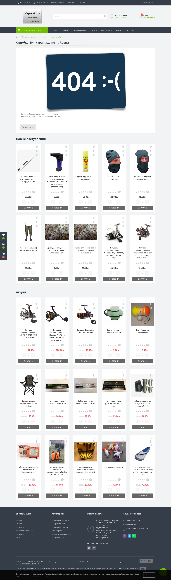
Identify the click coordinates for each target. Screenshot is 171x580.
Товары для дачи (59, 537)
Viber (125, 536)
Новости (82, 3)
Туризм (94, 30)
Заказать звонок (120, 17)
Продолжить (27, 127)
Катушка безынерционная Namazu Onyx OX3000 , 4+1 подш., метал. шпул (114, 253)
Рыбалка (66, 30)
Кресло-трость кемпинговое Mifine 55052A (28, 403)
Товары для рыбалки (60, 520)
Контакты (71, 3)
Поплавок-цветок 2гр (114, 467)
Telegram (129, 536)
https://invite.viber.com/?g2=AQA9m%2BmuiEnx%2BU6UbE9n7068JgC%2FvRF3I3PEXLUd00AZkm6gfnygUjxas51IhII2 (94, 548)
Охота (56, 30)
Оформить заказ (149, 17)
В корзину (28, 208)
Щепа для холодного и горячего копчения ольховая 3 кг (85, 250)
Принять (149, 575)
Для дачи (120, 30)
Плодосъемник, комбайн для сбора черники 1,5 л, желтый (85, 469)
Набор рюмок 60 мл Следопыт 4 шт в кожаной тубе (142, 403)
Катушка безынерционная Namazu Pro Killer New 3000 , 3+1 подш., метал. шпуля (142, 253)
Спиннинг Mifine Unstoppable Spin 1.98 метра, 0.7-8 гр (28, 179)
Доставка (20, 520)
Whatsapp (134, 536)
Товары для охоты (59, 524)
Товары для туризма (29, 37)
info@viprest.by (129, 524)
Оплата (19, 524)
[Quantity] (28, 202)
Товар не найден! (57, 37)
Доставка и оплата (57, 3)
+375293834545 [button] (131, 520)
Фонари (43, 37)
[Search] (104, 16)
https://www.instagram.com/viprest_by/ (89, 548)
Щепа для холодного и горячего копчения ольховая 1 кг (57, 250)
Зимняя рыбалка (80, 30)
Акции (18, 537)
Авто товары (106, 30)
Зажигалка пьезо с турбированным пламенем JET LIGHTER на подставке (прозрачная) (57, 182)
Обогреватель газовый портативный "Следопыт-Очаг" (28, 469)
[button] (3, 255)
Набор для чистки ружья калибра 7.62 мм (114, 403)
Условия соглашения (24, 530)
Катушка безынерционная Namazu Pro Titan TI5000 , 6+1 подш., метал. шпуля (57, 335)
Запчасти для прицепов (61, 534)
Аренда (130, 30)
